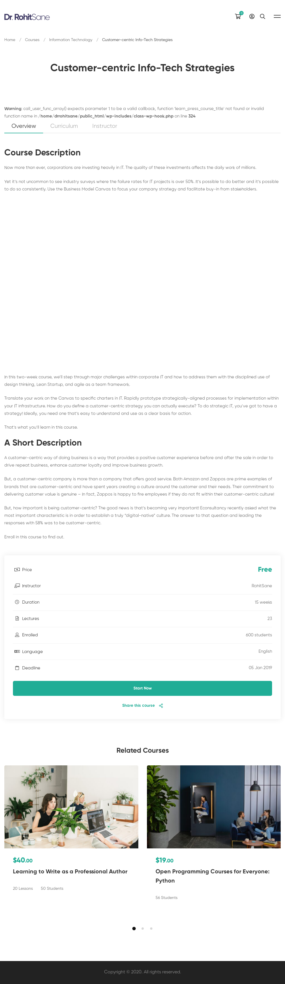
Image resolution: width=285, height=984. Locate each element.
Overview (24, 126)
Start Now (142, 688)
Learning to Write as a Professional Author (70, 872)
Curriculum (64, 126)
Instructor (104, 126)
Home (9, 40)
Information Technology (70, 40)
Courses (32, 40)
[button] (134, 928)
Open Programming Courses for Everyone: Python (212, 876)
